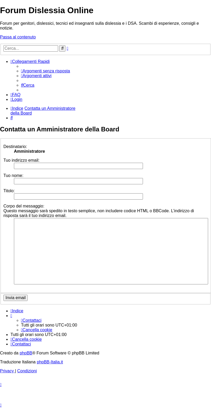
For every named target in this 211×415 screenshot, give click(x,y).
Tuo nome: (13, 175)
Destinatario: (15, 146)
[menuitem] (45, 71)
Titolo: (9, 191)
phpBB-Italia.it (50, 362)
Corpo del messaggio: (23, 206)
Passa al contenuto (18, 37)
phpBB (26, 353)
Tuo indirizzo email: (21, 160)
